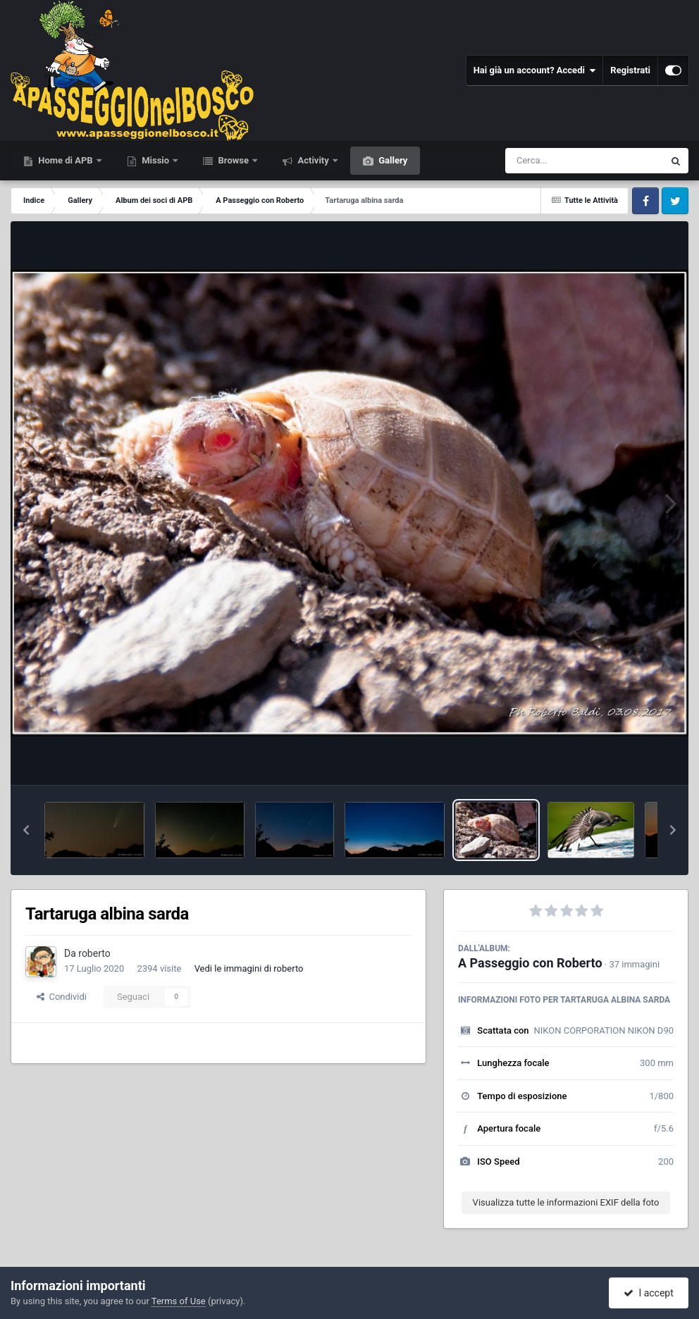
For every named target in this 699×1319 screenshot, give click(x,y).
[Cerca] (553, 160)
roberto (94, 953)
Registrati (630, 70)
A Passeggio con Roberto (530, 962)
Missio (155, 160)
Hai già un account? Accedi (535, 70)
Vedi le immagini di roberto (249, 968)
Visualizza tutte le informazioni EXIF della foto (566, 1202)
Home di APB (65, 160)
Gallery (391, 160)
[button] (26, 830)
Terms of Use (178, 1301)
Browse (233, 160)
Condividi (62, 996)
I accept (648, 1293)
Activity (313, 160)
